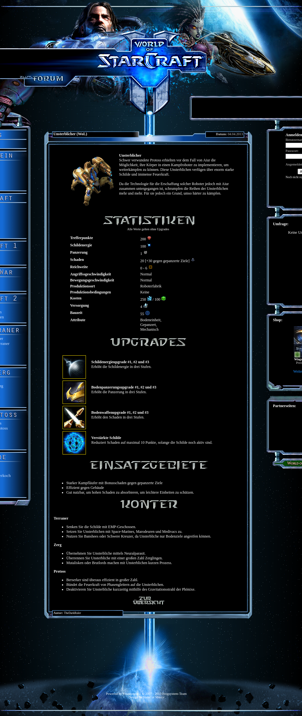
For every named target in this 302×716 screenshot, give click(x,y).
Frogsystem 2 (132, 693)
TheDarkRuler (72, 613)
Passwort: (292, 151)
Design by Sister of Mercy (146, 697)
